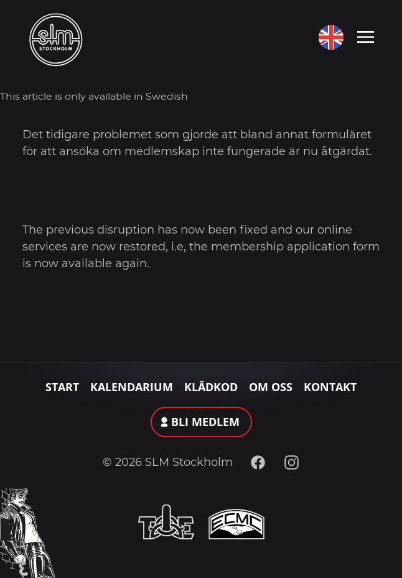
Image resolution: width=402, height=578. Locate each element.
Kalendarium (131, 386)
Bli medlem (205, 421)
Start (62, 386)
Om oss (270, 386)
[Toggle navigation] (365, 36)
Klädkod (211, 386)
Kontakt (330, 386)
